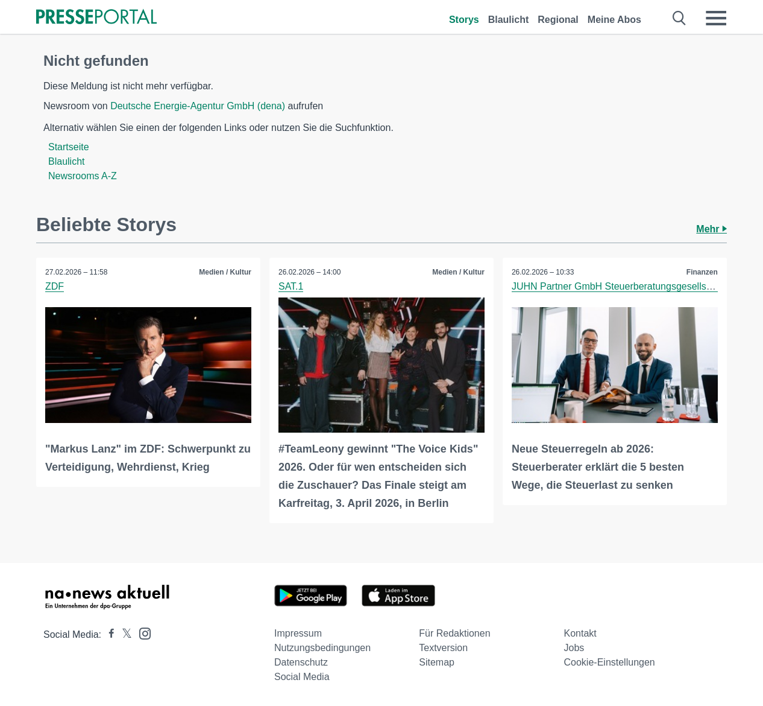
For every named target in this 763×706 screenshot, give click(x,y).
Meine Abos (614, 19)
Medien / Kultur (225, 272)
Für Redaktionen (454, 633)
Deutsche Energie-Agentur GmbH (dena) (197, 106)
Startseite (68, 147)
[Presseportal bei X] (123, 634)
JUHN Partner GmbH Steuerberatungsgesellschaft (619, 286)
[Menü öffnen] (716, 18)
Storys (464, 19)
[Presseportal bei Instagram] (141, 633)
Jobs (574, 648)
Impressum (298, 633)
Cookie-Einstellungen (609, 662)
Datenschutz (301, 662)
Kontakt (580, 633)
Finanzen (702, 272)
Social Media (302, 677)
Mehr (711, 229)
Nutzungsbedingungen (322, 648)
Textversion (443, 648)
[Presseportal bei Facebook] (108, 634)
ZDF (54, 286)
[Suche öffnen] (679, 18)
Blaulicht (508, 19)
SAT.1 (291, 286)
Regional (558, 19)
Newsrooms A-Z (82, 176)
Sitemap (436, 662)
